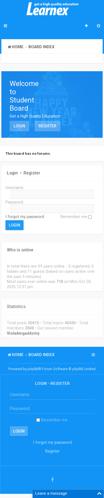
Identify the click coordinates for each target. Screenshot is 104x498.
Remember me (76, 216)
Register (47, 126)
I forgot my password (24, 216)
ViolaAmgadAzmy (23, 332)
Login (19, 126)
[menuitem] (98, 26)
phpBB (33, 369)
